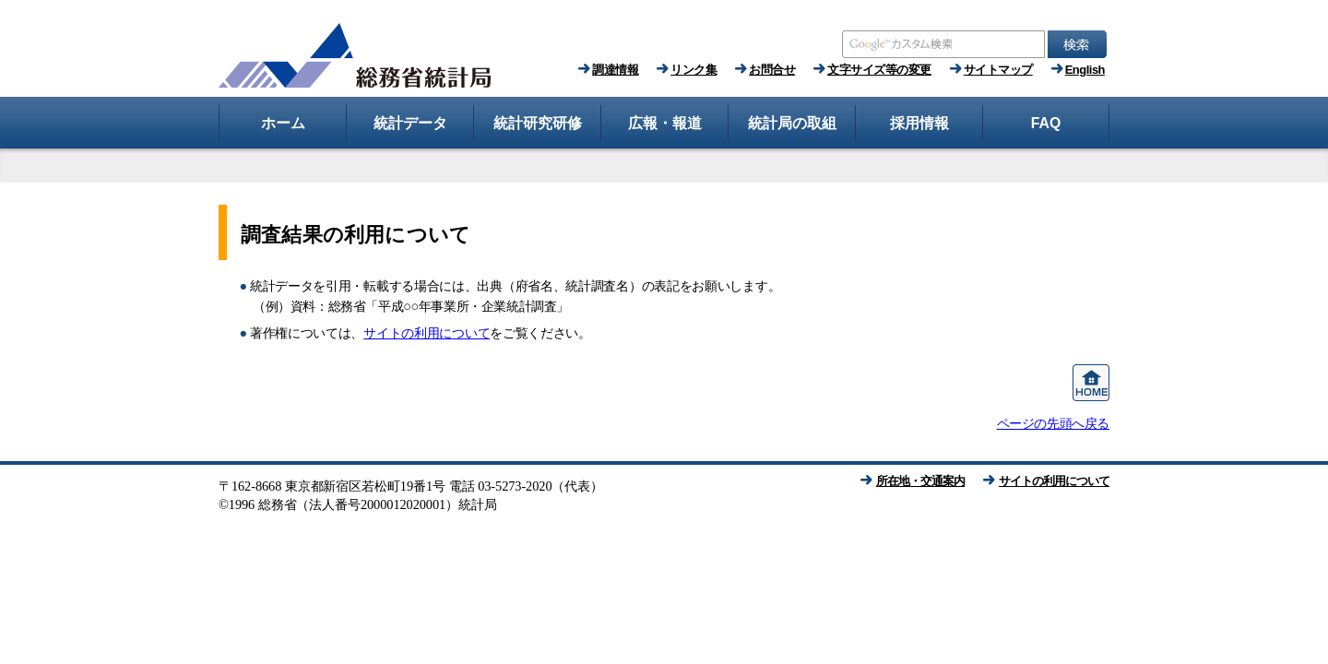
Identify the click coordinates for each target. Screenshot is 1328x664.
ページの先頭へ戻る (1053, 423)
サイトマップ (998, 70)
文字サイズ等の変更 (879, 70)
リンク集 (693, 70)
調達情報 (615, 70)
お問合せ (772, 70)
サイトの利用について (426, 333)
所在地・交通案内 (920, 481)
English (1085, 70)
